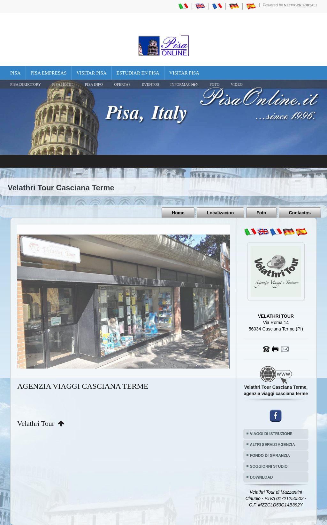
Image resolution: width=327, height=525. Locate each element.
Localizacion (220, 212)
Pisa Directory (25, 84)
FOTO (214, 84)
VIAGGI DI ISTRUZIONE (271, 434)
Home (178, 212)
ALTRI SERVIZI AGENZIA (272, 444)
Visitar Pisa (91, 73)
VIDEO (236, 84)
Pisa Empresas (49, 73)
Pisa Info (94, 84)
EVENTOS (150, 84)
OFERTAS (122, 84)
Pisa (15, 73)
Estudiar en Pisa (138, 73)
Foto (261, 212)
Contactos (300, 212)
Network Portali (300, 5)
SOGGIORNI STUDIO (269, 466)
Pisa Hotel (63, 84)
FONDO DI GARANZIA (270, 455)
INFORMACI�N (184, 84)
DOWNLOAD (261, 477)
